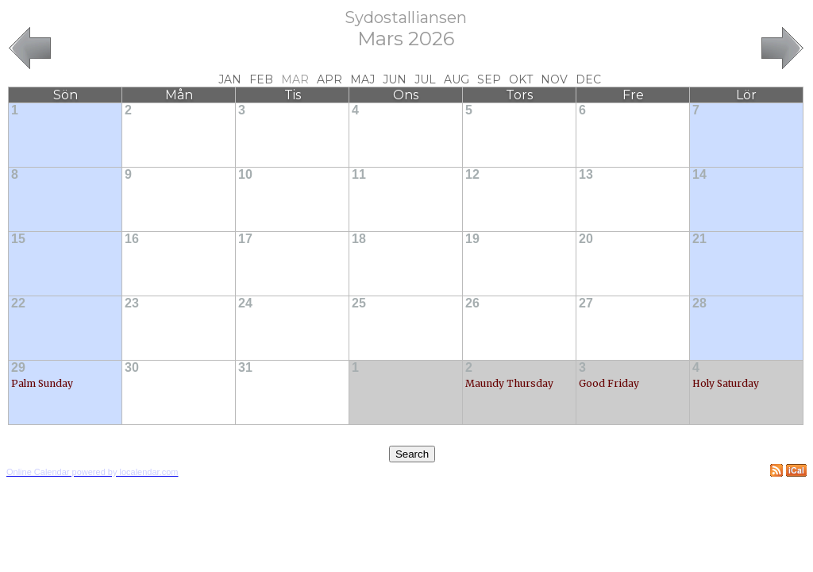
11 (359, 174)
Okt (521, 79)
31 (245, 367)
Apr (329, 79)
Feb (261, 79)
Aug (456, 79)
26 (472, 303)
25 (359, 303)
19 (472, 238)
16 (132, 238)
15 (18, 238)
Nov (554, 79)
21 (699, 238)
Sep (489, 79)
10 (245, 174)
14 (699, 174)
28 (699, 303)
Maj (362, 79)
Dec (588, 79)
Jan (229, 79)
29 (18, 367)
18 (359, 238)
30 (132, 367)
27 (586, 303)
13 (586, 174)
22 (18, 303)
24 (245, 303)
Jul (425, 79)
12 (472, 174)
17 (245, 238)
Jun (394, 79)
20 (586, 238)
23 (132, 303)
